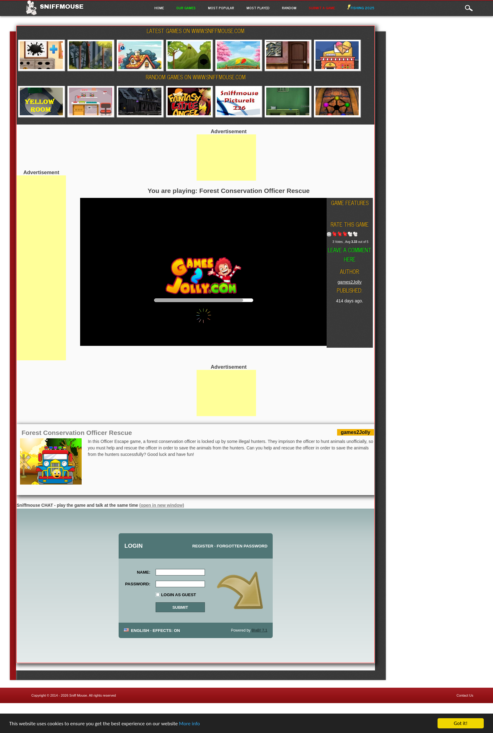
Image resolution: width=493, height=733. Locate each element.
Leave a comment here (349, 254)
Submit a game (322, 8)
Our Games (186, 8)
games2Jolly (350, 282)
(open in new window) (161, 505)
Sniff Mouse (78, 695)
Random (289, 8)
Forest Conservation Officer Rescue (77, 432)
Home (159, 8)
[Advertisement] (41, 267)
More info (189, 723)
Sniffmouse (62, 6)
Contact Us (465, 695)
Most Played (258, 8)
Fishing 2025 (360, 8)
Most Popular (221, 8)
